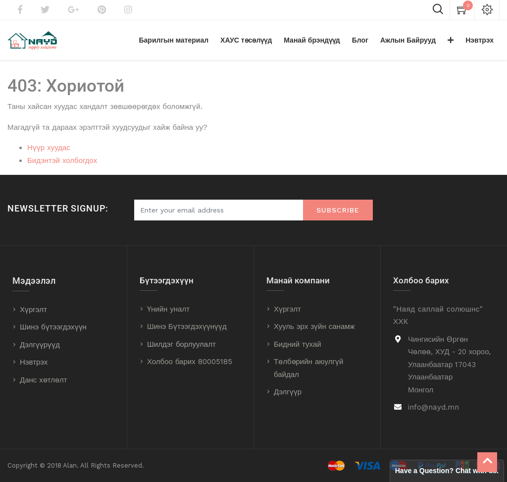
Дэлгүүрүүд (40, 344)
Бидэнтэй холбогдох (62, 160)
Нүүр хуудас (48, 147)
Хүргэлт (33, 309)
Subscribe (337, 210)
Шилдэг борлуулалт (181, 344)
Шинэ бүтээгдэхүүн (53, 326)
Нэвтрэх (34, 362)
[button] (450, 40)
